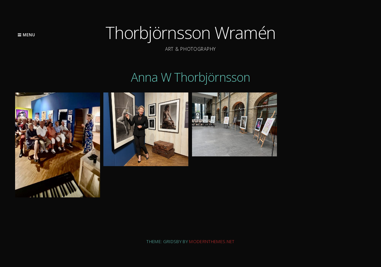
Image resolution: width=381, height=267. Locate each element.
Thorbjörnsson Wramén (190, 32)
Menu (26, 35)
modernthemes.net (211, 241)
